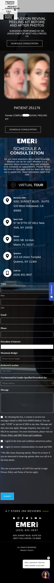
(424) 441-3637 (22, 303)
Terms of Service (25, 501)
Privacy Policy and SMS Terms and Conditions (21, 464)
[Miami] (7, 268)
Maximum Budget (9, 382)
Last (2, 337)
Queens (17, 282)
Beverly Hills (19, 227)
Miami (16, 265)
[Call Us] (7, 302)
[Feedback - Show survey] (51, 291)
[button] (51, 5)
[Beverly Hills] (7, 229)
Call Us (16, 300)
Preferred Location (10, 394)
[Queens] (7, 285)
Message (5, 419)
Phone (4, 357)
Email (4, 344)
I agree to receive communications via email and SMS (28, 476)
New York (18, 248)
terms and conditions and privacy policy (34, 470)
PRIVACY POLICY (27, 579)
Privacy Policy (7, 501)
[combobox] (27, 376)
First (2, 325)
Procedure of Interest (11, 370)
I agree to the (28, 470)
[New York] (7, 251)
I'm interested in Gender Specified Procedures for (24, 406)
